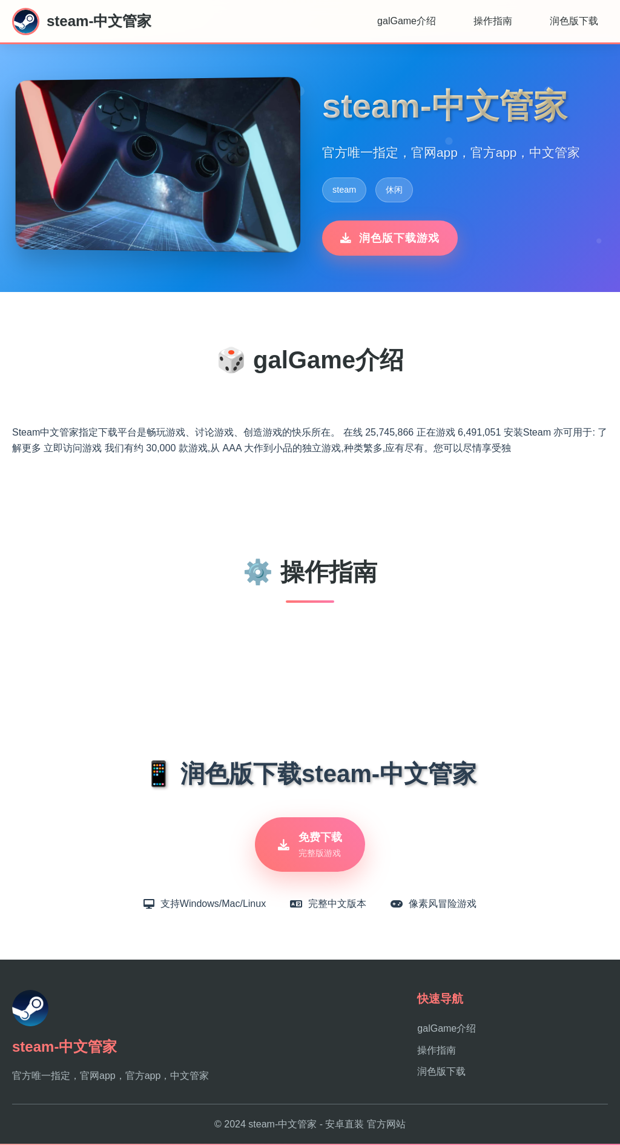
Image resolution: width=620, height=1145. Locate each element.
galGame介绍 (406, 21)
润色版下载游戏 (390, 238)
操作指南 (492, 21)
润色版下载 (574, 21)
